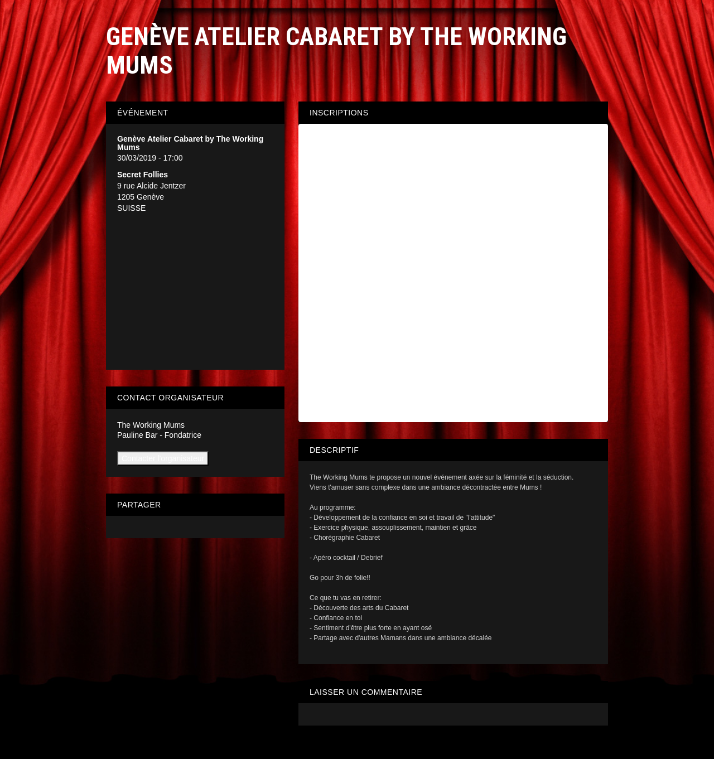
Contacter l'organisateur (163, 458)
